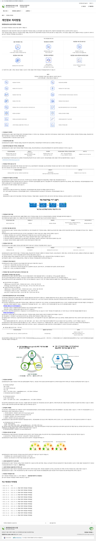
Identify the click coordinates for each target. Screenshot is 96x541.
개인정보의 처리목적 (16, 82)
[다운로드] (39, 475)
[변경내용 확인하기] (32, 475)
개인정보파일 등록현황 (62, 82)
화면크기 (91, 3)
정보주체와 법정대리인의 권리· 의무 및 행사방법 (67, 107)
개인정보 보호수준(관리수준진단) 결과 (19, 119)
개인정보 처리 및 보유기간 (17, 88)
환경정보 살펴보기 (16, 11)
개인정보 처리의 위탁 (16, 101)
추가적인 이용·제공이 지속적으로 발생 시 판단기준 (68, 94)
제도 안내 (5, 11)
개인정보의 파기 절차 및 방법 (64, 88)
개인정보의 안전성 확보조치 (63, 101)
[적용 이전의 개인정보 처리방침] (25, 488)
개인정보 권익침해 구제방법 (63, 113)
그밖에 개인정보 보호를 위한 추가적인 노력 (20, 125)
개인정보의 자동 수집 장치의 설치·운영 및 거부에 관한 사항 (23, 107)
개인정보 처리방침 (9, 15)
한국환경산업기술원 (83, 3)
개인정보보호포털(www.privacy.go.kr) (34, 338)
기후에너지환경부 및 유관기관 (10, 523)
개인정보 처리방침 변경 (62, 125)
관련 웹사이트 (53, 523)
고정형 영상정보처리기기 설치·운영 (65, 119)
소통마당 (28, 11)
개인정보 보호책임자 (16, 113)
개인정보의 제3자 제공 (16, 94)
